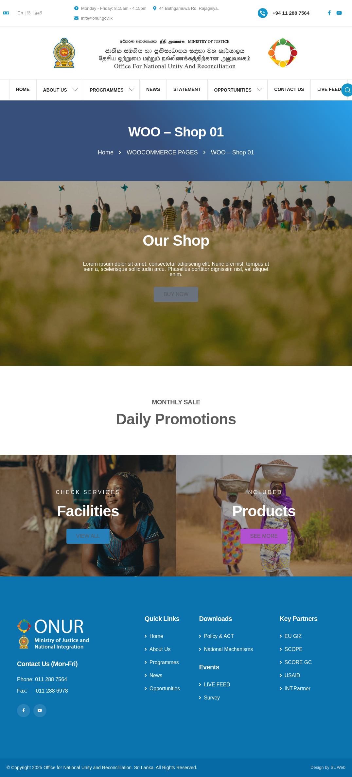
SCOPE (291, 649)
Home (154, 636)
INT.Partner (295, 688)
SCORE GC (296, 662)
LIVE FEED (215, 684)
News (154, 675)
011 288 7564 (51, 679)
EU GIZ (291, 636)
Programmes (162, 662)
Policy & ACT (216, 636)
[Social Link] (329, 13)
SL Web (337, 767)
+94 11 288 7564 (291, 13)
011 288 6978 (52, 691)
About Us (158, 649)
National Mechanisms (226, 649)
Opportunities (163, 688)
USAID (290, 675)
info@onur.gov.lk (93, 18)
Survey (209, 697)
